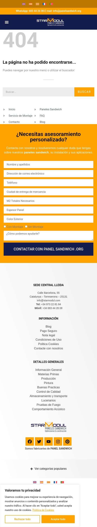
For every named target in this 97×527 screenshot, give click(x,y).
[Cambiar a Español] (30, 3)
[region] (40, 505)
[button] (7, 22)
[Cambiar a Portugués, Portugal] (51, 3)
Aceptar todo (58, 519)
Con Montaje (15, 227)
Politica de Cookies (43, 510)
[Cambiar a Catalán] (37, 3)
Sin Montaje (35, 227)
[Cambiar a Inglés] (23, 3)
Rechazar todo (22, 519)
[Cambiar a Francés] (44, 3)
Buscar (84, 92)
